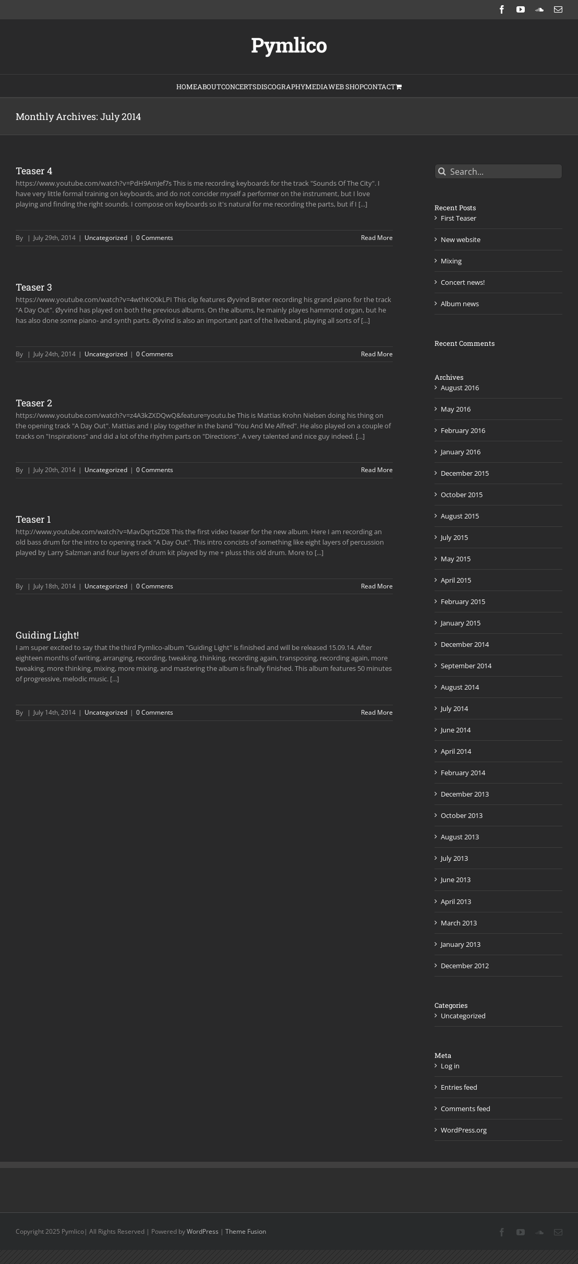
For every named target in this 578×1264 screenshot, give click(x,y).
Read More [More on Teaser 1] (377, 586)
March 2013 (459, 923)
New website (460, 239)
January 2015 (460, 623)
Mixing (451, 261)
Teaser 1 (33, 519)
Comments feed (465, 1108)
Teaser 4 (34, 170)
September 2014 (466, 665)
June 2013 (456, 879)
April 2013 (456, 901)
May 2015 (456, 558)
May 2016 (456, 409)
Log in (450, 1065)
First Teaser (458, 218)
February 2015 (463, 601)
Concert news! (463, 282)
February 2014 (463, 772)
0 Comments (154, 237)
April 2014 (456, 751)
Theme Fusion (245, 1231)
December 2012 (465, 965)
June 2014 (456, 730)
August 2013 (460, 836)
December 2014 (465, 644)
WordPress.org (464, 1130)
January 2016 (460, 451)
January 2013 (460, 944)
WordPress (203, 1231)
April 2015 (456, 580)
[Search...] (498, 171)
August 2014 (460, 687)
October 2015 (462, 494)
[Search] (442, 171)
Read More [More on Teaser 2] (377, 469)
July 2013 (454, 858)
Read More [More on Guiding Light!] (377, 712)
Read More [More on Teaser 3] (377, 354)
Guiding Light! (47, 635)
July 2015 (454, 537)
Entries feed (459, 1087)
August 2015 (460, 516)
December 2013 (465, 794)
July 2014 (454, 708)
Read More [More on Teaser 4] (377, 237)
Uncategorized (106, 237)
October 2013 (462, 815)
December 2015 (465, 473)
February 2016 (463, 430)
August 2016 (460, 387)
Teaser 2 (34, 402)
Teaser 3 (34, 287)
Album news (460, 303)
